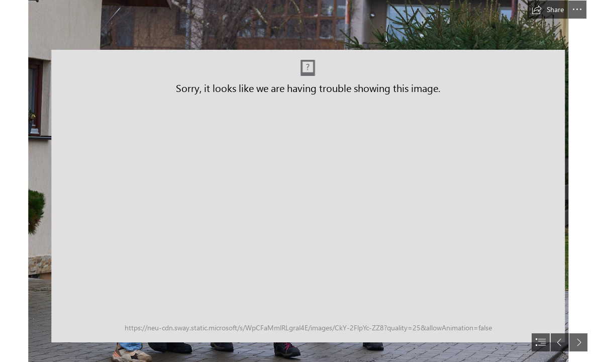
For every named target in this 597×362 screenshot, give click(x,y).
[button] (548, 10)
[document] (298, 181)
